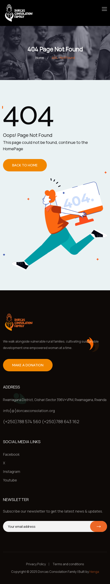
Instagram (11, 471)
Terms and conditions (68, 564)
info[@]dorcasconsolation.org (29, 410)
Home (39, 57)
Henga (94, 571)
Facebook (11, 454)
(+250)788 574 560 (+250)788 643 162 (41, 422)
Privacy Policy (36, 564)
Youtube (10, 480)
